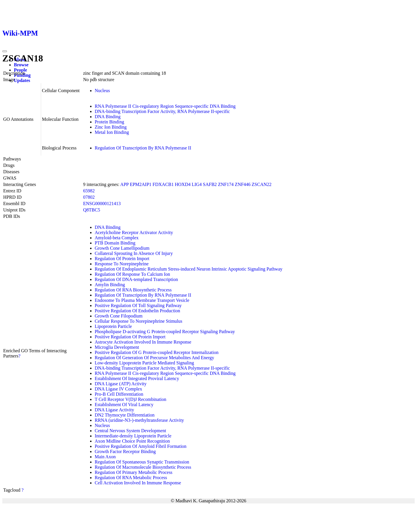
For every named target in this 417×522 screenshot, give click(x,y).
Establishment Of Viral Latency (124, 404)
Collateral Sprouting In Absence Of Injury (134, 253)
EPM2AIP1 (140, 184)
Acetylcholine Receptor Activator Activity (134, 232)
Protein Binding (109, 121)
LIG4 (197, 184)
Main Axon (105, 456)
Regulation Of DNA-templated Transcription (136, 279)
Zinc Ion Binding (111, 127)
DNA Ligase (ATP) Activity (121, 383)
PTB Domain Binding (115, 242)
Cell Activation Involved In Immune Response (138, 482)
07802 (89, 197)
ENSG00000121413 (102, 203)
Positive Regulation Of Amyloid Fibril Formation (140, 446)
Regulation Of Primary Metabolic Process (133, 472)
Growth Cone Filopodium (118, 315)
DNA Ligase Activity (114, 409)
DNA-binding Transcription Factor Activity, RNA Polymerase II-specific (162, 111)
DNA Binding (107, 116)
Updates (22, 80)
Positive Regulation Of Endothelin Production (137, 310)
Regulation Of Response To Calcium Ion (132, 274)
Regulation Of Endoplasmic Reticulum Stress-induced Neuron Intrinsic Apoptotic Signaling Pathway (188, 269)
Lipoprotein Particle (113, 326)
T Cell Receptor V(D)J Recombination (130, 399)
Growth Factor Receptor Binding (125, 451)
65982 (89, 190)
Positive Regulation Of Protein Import (130, 336)
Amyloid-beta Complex (117, 237)
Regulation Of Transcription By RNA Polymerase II (143, 147)
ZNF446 (242, 184)
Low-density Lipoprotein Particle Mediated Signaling (144, 362)
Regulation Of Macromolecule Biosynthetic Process (143, 467)
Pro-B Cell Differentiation (119, 394)
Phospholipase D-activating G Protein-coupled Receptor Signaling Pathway (165, 331)
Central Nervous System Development (130, 430)
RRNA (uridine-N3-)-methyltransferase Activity (139, 420)
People (20, 69)
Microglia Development (117, 347)
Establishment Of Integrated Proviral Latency (137, 378)
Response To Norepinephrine (122, 263)
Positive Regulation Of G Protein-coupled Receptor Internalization (156, 352)
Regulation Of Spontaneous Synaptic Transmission (142, 461)
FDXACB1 (163, 184)
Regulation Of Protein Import (122, 258)
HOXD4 (183, 184)
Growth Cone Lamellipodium (122, 248)
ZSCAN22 (261, 184)
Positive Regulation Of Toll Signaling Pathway (138, 305)
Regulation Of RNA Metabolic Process (131, 477)
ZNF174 (226, 184)
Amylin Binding (110, 284)
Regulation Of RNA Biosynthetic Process (133, 289)
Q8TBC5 (91, 209)
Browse (21, 64)
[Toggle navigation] (4, 51)
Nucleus (102, 90)
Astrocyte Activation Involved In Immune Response (143, 342)
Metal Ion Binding (112, 132)
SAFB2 (210, 184)
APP (124, 184)
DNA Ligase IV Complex (118, 388)
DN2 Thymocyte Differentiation (124, 415)
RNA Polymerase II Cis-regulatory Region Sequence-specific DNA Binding (165, 106)
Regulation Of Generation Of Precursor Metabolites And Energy (154, 357)
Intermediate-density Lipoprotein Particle (133, 435)
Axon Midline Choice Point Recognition (132, 441)
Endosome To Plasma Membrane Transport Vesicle (142, 300)
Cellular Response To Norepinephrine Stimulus (138, 321)
